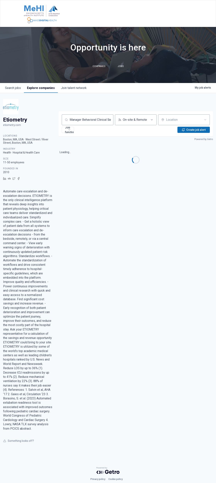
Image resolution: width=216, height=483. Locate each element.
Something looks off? (18, 440)
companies (41, 88)
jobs (13, 88)
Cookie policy (115, 479)
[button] (68, 130)
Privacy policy (97, 479)
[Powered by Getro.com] (108, 470)
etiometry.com (12, 125)
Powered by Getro (203, 139)
